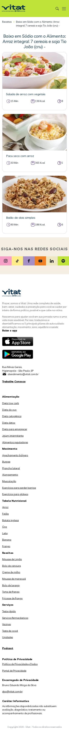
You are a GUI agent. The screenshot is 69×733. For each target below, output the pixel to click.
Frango (6, 546)
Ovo (4, 526)
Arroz (5, 507)
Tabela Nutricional (14, 500)
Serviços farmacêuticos (15, 618)
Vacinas (6, 624)
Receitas (7, 21)
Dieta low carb (10, 403)
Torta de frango (11, 591)
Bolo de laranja (11, 585)
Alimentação (10, 396)
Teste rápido (9, 611)
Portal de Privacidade (14, 670)
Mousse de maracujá (14, 578)
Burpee (6, 461)
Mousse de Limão (12, 559)
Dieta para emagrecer (14, 429)
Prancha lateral (11, 468)
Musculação (9, 481)
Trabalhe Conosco (14, 381)
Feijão (5, 513)
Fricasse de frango (12, 598)
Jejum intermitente (13, 435)
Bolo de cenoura (11, 565)
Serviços (7, 604)
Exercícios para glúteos (15, 494)
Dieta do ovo (9, 409)
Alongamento (10, 474)
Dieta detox (8, 422)
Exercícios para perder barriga (19, 487)
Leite (5, 533)
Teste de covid (10, 631)
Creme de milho (11, 572)
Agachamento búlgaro (15, 455)
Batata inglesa (10, 520)
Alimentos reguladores (15, 442)
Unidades (7, 637)
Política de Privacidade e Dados (20, 664)
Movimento (9, 448)
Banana (6, 539)
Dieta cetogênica (11, 416)
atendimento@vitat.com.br (23, 374)
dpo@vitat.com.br (12, 691)
